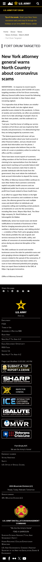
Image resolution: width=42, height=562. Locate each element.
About (12, 32)
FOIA (4, 324)
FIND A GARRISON (21, 532)
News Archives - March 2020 (17, 35)
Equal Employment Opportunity (13, 344)
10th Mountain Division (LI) (12, 498)
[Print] (23, 291)
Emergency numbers (9, 454)
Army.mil (21, 316)
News (20, 32)
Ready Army (6, 335)
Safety (4, 461)
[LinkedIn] (12, 291)
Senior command (8, 494)
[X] (8, 291)
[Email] (28, 291)
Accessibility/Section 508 (12, 331)
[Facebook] (3, 291)
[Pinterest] (18, 291)
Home (5, 32)
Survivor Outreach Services (12, 535)
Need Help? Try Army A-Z (11, 339)
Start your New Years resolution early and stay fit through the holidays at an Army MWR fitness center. (21, 20)
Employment (6, 320)
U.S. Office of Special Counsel (13, 465)
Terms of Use (6, 327)
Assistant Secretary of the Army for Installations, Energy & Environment (20, 550)
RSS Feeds (6, 347)
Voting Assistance (8, 458)
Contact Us (6, 351)
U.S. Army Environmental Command (15, 548)
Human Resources (8, 541)
